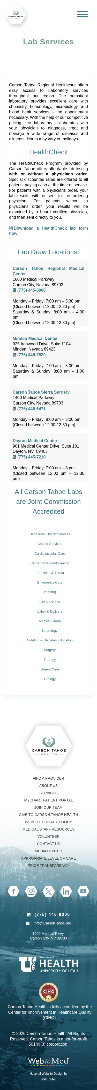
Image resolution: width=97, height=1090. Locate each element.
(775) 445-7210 (31, 457)
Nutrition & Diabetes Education (50, 640)
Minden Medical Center (35, 338)
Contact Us (48, 844)
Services (48, 793)
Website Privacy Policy (48, 822)
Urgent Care (50, 669)
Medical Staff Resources (48, 829)
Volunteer (49, 836)
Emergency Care (50, 582)
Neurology (49, 631)
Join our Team (48, 807)
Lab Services (49, 602)
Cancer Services (50, 544)
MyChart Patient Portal (48, 800)
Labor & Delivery (49, 611)
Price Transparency (48, 865)
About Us (48, 786)
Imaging (50, 592)
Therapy (50, 660)
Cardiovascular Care (49, 554)
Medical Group (50, 621)
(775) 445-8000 (31, 290)
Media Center (48, 851)
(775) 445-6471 (31, 409)
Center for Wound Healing (49, 563)
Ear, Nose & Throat (49, 573)
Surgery (50, 650)
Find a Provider (48, 778)
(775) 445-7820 (31, 355)
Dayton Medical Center (35, 440)
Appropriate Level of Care (48, 858)
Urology (50, 679)
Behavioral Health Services (49, 534)
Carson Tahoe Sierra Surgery (41, 392)
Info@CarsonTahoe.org (52, 923)
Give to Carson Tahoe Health (48, 815)
